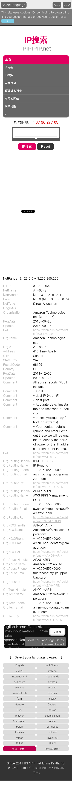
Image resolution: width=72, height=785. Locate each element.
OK (8, 21)
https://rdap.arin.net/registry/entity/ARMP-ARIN (50, 519)
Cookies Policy (40, 767)
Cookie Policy (58, 16)
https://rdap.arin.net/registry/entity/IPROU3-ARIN (50, 485)
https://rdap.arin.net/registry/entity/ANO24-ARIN (50, 618)
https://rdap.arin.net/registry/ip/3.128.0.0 (50, 332)
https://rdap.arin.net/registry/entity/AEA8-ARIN (50, 583)
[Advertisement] (34, 178)
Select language (13, 4)
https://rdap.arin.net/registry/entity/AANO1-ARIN (50, 553)
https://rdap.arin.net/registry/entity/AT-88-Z (50, 455)
